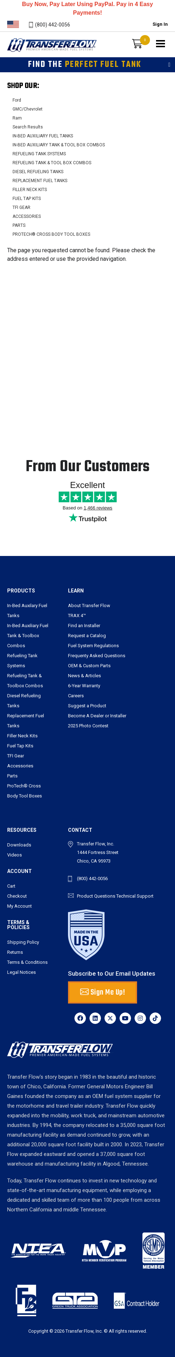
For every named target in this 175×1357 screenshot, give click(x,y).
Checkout (17, 896)
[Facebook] (80, 1018)
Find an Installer (84, 625)
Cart (11, 886)
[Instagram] (140, 1018)
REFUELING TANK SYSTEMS (39, 153)
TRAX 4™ (77, 615)
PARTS (19, 225)
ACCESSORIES (27, 216)
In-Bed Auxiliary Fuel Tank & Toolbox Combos (27, 635)
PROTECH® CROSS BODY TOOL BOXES (51, 234)
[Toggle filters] (169, 64)
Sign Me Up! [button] (102, 992)
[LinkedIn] (95, 1018)
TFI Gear (15, 755)
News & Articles (84, 675)
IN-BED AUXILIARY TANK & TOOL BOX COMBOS (59, 144)
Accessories (20, 765)
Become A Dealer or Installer (97, 715)
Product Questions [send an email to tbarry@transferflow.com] (96, 896)
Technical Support (135, 896)
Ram (17, 118)
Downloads (19, 845)
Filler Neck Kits (22, 735)
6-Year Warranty (84, 685)
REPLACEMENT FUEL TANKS (40, 180)
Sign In (160, 24)
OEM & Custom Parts (89, 665)
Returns (15, 952)
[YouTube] (125, 1018)
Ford (17, 100)
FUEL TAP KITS (27, 198)
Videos (14, 855)
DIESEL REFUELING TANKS (38, 171)
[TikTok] (155, 1018)
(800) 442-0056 (52, 25)
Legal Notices (21, 972)
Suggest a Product (87, 705)
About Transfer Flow (89, 605)
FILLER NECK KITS (30, 189)
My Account (19, 906)
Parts (12, 775)
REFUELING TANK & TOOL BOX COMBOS (52, 162)
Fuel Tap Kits (20, 745)
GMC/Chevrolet (28, 109)
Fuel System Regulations (93, 645)
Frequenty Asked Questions (96, 655)
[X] (110, 1018)
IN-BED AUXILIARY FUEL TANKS (43, 135)
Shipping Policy (23, 942)
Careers (76, 695)
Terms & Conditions (27, 962)
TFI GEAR (21, 207)
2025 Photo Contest (88, 725)
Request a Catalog (87, 635)
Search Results (28, 127)
